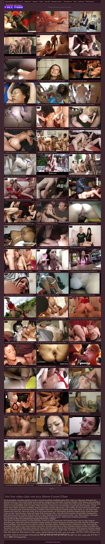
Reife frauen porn (9, 515)
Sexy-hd (20, 1)
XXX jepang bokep (19, 537)
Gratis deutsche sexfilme (36, 524)
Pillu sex (56, 504)
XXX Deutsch (91, 504)
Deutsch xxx (8, 504)
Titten (75, 1)
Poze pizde (58, 532)
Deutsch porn (66, 517)
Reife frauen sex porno (66, 515)
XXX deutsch (83, 502)
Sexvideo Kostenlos (34, 520)
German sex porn (47, 520)
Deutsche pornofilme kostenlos (45, 507)
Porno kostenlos (85, 506)
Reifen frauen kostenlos (36, 502)
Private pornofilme (10, 500)
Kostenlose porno (55, 517)
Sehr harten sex (68, 1)
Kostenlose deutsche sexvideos (27, 500)
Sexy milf (47, 1)
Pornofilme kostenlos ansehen (40, 522)
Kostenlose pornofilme (26, 517)
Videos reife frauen (42, 506)
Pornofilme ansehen (51, 524)
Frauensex (92, 530)
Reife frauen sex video (27, 532)
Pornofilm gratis (67, 509)
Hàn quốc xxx (72, 535)
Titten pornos (16, 526)
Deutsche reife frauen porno (66, 528)
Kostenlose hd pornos (29, 509)
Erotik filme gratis (92, 511)
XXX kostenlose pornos (31, 530)
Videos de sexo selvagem (20, 535)
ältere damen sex (79, 509)
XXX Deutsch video (70, 520)
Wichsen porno (90, 1)
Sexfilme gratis (18, 504)
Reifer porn (82, 504)
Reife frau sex (83, 530)
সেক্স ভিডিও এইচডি (82, 532)
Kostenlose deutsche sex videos (56, 526)
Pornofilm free (93, 526)
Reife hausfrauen (55, 509)
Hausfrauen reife (52, 515)
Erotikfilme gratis (59, 500)
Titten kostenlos (22, 524)
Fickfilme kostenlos (65, 524)
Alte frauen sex (73, 530)
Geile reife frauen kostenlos (66, 513)
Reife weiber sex (71, 500)
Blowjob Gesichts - (57, 1)
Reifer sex (54, 530)
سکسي (38, 532)
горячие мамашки (47, 532)
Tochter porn (53, 506)
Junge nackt (27, 1)
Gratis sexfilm (22, 502)
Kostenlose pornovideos (79, 517)
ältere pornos (60, 507)
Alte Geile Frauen (91, 509)
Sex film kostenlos (60, 511)
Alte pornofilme (81, 513)
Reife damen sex (13, 532)
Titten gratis (94, 515)
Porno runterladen (10, 524)
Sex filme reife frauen (83, 507)
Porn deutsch (28, 504)
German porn (74, 506)
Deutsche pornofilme (41, 517)
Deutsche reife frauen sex (12, 511)
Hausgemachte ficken (10, 1)
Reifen (41, 1)
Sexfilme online (25, 528)
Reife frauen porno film (48, 513)
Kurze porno (37, 504)
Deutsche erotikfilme (45, 500)
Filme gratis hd (34, 535)
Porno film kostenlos (23, 522)
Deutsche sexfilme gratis (90, 522)
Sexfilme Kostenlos (20, 520)
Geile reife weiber (51, 528)
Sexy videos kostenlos (82, 515)
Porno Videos (73, 504)
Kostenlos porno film (11, 517)
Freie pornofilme (64, 506)
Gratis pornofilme (17, 506)
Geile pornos (59, 502)
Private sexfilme (21, 515)
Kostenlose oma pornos (58, 522)
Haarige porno (49, 502)
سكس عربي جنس (68, 532)
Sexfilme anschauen (15, 530)
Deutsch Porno (47, 504)
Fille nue (92, 532)
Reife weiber (63, 530)
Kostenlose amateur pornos (76, 511)
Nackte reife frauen (33, 513)
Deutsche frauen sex (10, 502)
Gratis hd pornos (20, 513)
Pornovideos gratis (15, 509)
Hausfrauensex (92, 513)
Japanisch (35, 1)
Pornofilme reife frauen (13, 5)
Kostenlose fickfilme (71, 502)
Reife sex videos (29, 506)
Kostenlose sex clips (79, 524)
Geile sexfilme (70, 507)
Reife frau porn (82, 528)
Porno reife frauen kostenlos (44, 511)
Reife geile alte (91, 500)
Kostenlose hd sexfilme (11, 528)
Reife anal (81, 1)
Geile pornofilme (94, 502)
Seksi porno (81, 500)
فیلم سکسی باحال (84, 535)
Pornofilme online (43, 509)
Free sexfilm (64, 504)
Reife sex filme (41, 515)
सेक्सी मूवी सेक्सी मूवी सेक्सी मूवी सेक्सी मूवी (53, 535)
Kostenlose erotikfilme (26, 507)
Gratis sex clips (9, 513)
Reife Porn (31, 515)
